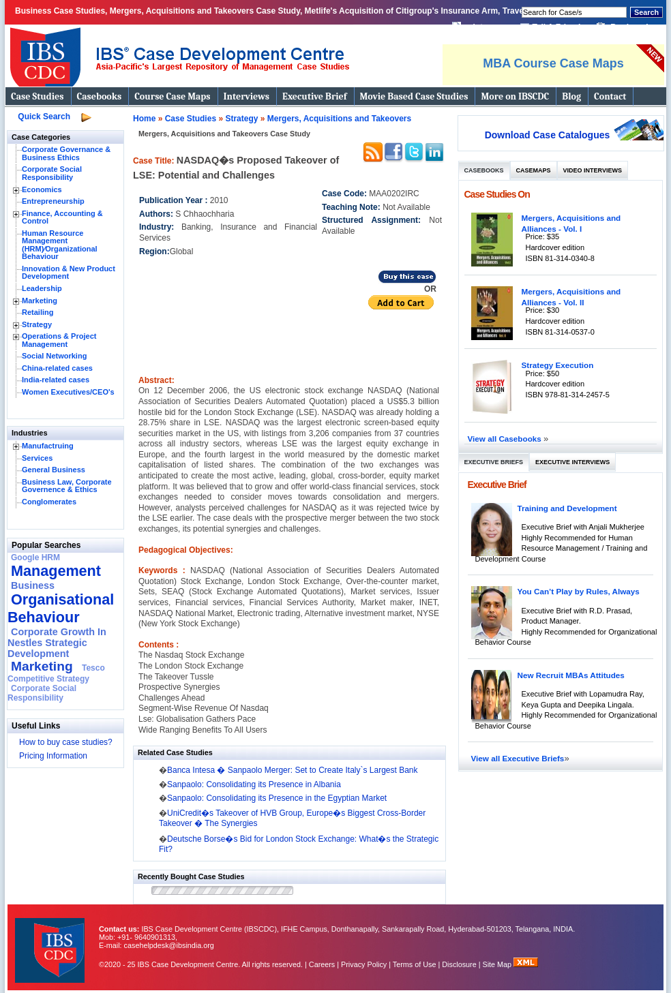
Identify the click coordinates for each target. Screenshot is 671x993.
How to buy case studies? (66, 742)
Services (37, 458)
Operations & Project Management (59, 340)
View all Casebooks (506, 438)
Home (144, 118)
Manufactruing (48, 446)
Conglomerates (49, 502)
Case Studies (37, 96)
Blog (571, 96)
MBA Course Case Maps (553, 63)
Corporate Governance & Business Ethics (66, 153)
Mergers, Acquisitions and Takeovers (339, 118)
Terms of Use (414, 964)
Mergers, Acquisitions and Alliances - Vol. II (571, 297)
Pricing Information (53, 756)
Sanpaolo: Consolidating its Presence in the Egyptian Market (277, 798)
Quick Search (44, 116)
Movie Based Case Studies (414, 96)
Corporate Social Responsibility (52, 173)
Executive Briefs (494, 462)
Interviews (246, 96)
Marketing (39, 300)
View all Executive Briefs (518, 758)
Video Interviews (592, 170)
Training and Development (567, 508)
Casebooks (99, 96)
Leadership (42, 288)
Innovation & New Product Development (68, 272)
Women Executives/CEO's (68, 392)
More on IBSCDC (515, 96)
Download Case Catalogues (547, 134)
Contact (610, 96)
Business (33, 585)
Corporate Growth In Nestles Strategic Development (57, 642)
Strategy (37, 324)
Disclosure (459, 964)
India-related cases (55, 380)
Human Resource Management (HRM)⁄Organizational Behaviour (60, 245)
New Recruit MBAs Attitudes (571, 675)
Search (646, 12)
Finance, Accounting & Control (62, 217)
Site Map (498, 964)
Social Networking (54, 356)
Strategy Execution (558, 365)
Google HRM (35, 557)
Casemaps (533, 170)
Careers (322, 964)
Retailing (37, 312)
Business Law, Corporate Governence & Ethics (67, 486)
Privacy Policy (364, 964)
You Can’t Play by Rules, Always (579, 591)
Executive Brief (314, 96)
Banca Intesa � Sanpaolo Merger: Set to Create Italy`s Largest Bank (292, 770)
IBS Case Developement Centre (51, 941)
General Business (53, 469)
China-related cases (57, 368)
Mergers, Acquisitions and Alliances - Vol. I (571, 223)
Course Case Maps (172, 96)
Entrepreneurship (53, 201)
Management (56, 570)
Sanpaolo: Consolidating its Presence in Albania (254, 784)
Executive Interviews (572, 462)
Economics (42, 189)
